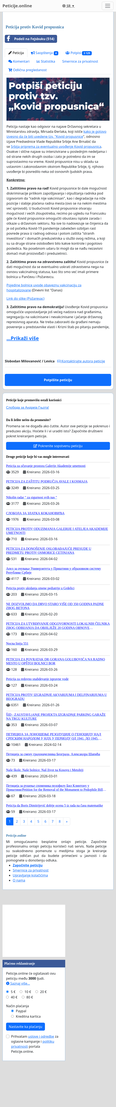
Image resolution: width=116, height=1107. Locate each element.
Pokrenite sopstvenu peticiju (58, 504)
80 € (29, 1055)
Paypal (21, 1069)
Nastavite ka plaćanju (25, 1085)
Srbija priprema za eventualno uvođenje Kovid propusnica (56, 205)
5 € (13, 1050)
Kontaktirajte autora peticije (81, 419)
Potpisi (78, 111)
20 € (43, 1050)
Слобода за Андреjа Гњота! (27, 466)
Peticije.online (17, 6)
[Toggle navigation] (107, 6)
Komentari (18, 120)
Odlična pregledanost (27, 128)
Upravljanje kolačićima (30, 933)
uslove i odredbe (41, 1095)
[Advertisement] (58, 48)
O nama (19, 938)
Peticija (16, 111)
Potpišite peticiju (58, 438)
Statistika (46, 120)
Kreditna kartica (28, 1075)
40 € (14, 1055)
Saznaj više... (18, 1042)
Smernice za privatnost (80, 120)
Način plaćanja (17, 1064)
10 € (27, 1050)
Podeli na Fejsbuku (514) (29, 97)
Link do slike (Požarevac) (25, 357)
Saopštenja (45, 111)
